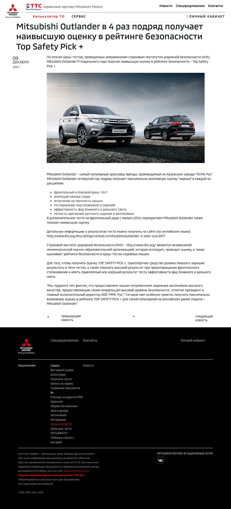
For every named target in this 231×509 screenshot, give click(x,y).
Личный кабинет (192, 340)
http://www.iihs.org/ (141, 245)
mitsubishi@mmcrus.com (76, 471)
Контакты (215, 6)
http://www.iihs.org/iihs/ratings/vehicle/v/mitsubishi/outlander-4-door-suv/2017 (106, 236)
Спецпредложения (190, 6)
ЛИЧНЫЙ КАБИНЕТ (207, 16)
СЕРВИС (79, 16)
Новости (165, 6)
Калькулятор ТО (48, 16)
